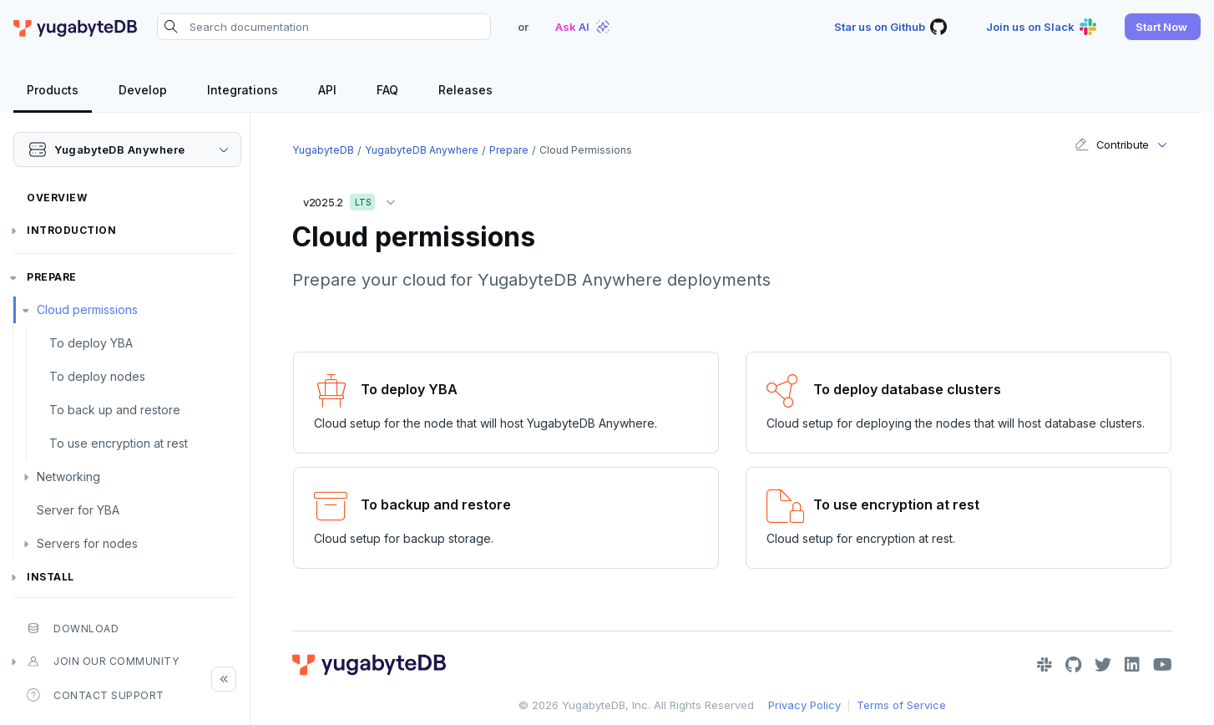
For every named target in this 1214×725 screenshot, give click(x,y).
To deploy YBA (91, 343)
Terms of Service (901, 705)
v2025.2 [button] (353, 199)
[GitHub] (1073, 665)
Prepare (52, 277)
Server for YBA (78, 510)
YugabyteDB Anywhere (421, 150)
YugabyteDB (323, 150)
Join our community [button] (103, 661)
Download (73, 628)
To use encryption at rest (118, 443)
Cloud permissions (87, 309)
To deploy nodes (97, 376)
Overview (57, 197)
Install (50, 576)
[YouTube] (1162, 665)
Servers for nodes (87, 543)
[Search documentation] (324, 26)
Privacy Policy (804, 705)
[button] (1163, 26)
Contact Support (95, 695)
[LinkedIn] (1132, 665)
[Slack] (1044, 665)
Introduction (71, 230)
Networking (68, 476)
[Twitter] (1103, 665)
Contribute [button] (1112, 144)
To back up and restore (114, 410)
